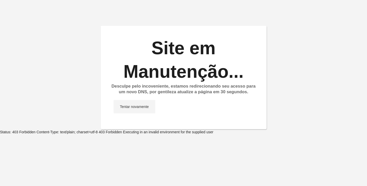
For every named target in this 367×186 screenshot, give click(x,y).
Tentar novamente (134, 107)
